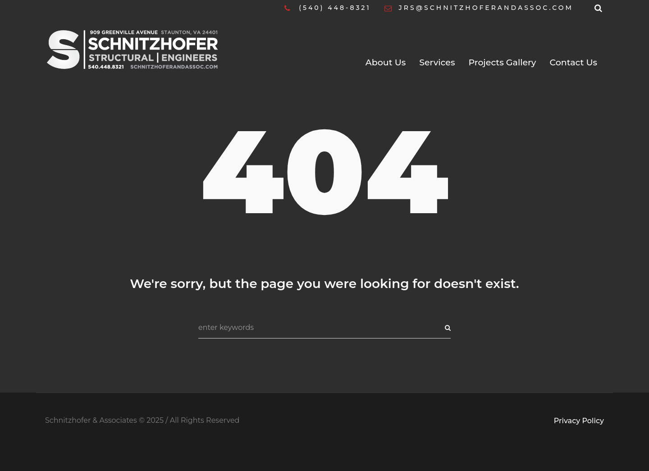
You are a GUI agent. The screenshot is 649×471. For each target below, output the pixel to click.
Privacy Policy (579, 420)
